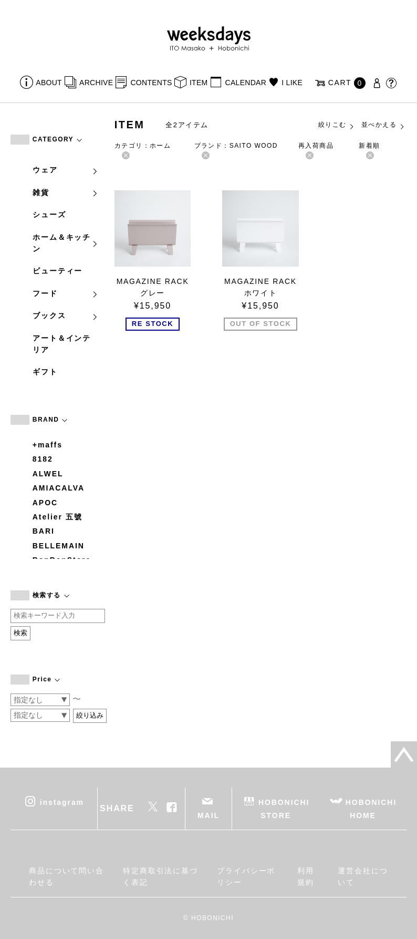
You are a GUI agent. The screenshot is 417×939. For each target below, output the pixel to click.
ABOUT (49, 82)
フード (66, 293)
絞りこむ (336, 125)
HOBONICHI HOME (371, 808)
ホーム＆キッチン (66, 243)
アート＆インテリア (62, 344)
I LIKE (292, 82)
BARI (44, 531)
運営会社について (363, 876)
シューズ (49, 214)
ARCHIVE (96, 82)
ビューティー (58, 271)
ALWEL (48, 474)
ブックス (66, 315)
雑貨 (66, 192)
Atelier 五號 (57, 517)
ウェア (66, 170)
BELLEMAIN (59, 546)
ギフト (45, 372)
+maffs (47, 445)
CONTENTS (151, 82)
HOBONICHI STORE (283, 808)
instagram (62, 802)
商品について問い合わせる (66, 876)
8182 (43, 459)
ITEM (199, 82)
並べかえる (383, 125)
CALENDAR (245, 82)
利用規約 (305, 876)
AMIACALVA (59, 488)
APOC (45, 502)
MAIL (208, 815)
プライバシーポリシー (246, 876)
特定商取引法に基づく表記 (160, 876)
